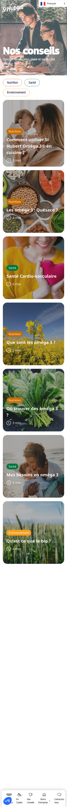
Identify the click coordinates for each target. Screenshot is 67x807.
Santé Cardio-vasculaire (31, 276)
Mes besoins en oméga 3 (32, 475)
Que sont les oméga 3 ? (30, 342)
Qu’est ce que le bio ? (28, 541)
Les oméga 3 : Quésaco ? (32, 210)
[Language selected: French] (53, 3)
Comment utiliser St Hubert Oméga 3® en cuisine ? (29, 146)
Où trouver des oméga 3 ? (32, 411)
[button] (12, 82)
